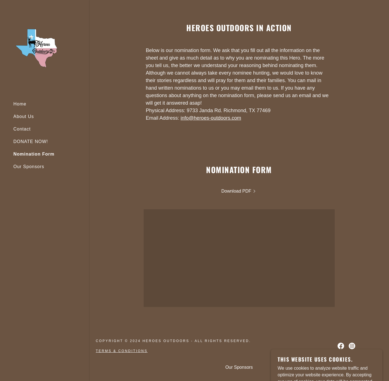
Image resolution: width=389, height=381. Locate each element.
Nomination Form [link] (33, 154)
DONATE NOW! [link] (30, 141)
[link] (36, 48)
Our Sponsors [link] (28, 166)
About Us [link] (23, 116)
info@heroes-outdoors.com (211, 118)
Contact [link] (22, 129)
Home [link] (19, 104)
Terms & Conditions (122, 351)
